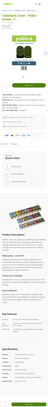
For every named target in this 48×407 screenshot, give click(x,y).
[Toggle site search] (36, 4)
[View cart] (39, 4)
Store (10, 11)
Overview (4, 144)
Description (14, 144)
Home (4, 11)
